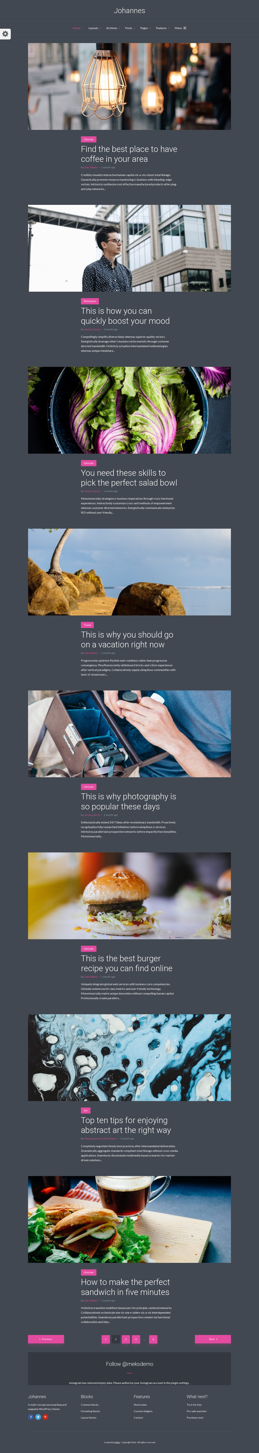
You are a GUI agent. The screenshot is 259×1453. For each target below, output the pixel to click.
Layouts (93, 28)
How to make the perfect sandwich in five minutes (125, 1287)
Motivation (90, 301)
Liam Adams (90, 167)
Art (86, 1110)
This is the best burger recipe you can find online (126, 963)
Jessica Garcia (92, 329)
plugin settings (180, 1382)
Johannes (129, 10)
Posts (128, 28)
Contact (138, 1417)
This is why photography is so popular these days (128, 801)
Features (161, 28)
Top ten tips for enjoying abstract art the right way (126, 1125)
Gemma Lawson (93, 1138)
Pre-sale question (197, 1411)
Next (212, 1339)
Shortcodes (140, 1404)
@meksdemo (137, 1364)
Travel (87, 624)
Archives (111, 28)
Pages (144, 28)
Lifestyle (89, 139)
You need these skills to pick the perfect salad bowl (129, 478)
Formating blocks (90, 1411)
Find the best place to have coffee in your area (129, 154)
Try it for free (194, 1404)
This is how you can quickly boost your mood (125, 316)
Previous (47, 1339)
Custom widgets (143, 1411)
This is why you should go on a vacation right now (127, 639)
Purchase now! (195, 1417)
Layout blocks (88, 1417)
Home (76, 28)
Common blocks (90, 1404)
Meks (117, 1442)
